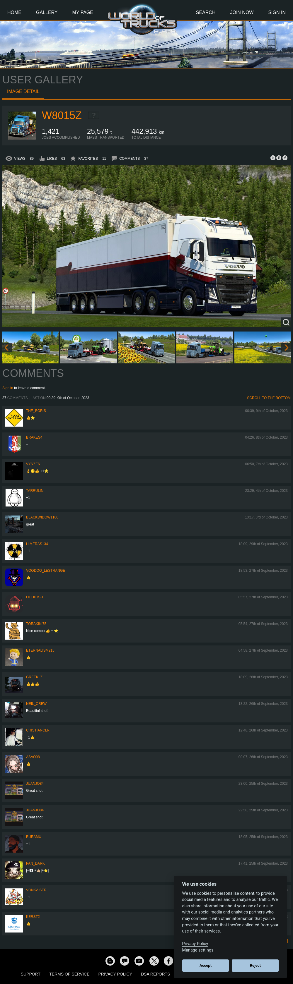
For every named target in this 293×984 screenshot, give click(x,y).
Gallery (47, 12)
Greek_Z (34, 677)
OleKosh (34, 597)
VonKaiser (36, 890)
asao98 (33, 757)
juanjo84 (35, 784)
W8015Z (62, 115)
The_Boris (36, 411)
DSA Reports (155, 974)
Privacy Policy (115, 974)
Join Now (241, 12)
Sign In (277, 12)
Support (30, 974)
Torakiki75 (36, 624)
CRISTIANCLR (38, 730)
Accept (206, 965)
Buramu (33, 837)
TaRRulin (34, 491)
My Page (82, 12)
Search (206, 12)
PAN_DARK (35, 863)
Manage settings (198, 950)
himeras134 (37, 544)
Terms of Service (69, 974)
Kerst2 (33, 917)
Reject (255, 965)
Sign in (7, 388)
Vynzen (33, 464)
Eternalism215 (40, 650)
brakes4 (34, 437)
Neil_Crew (36, 704)
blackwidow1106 (42, 517)
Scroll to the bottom (269, 398)
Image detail (23, 91)
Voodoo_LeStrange (45, 571)
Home (14, 12)
